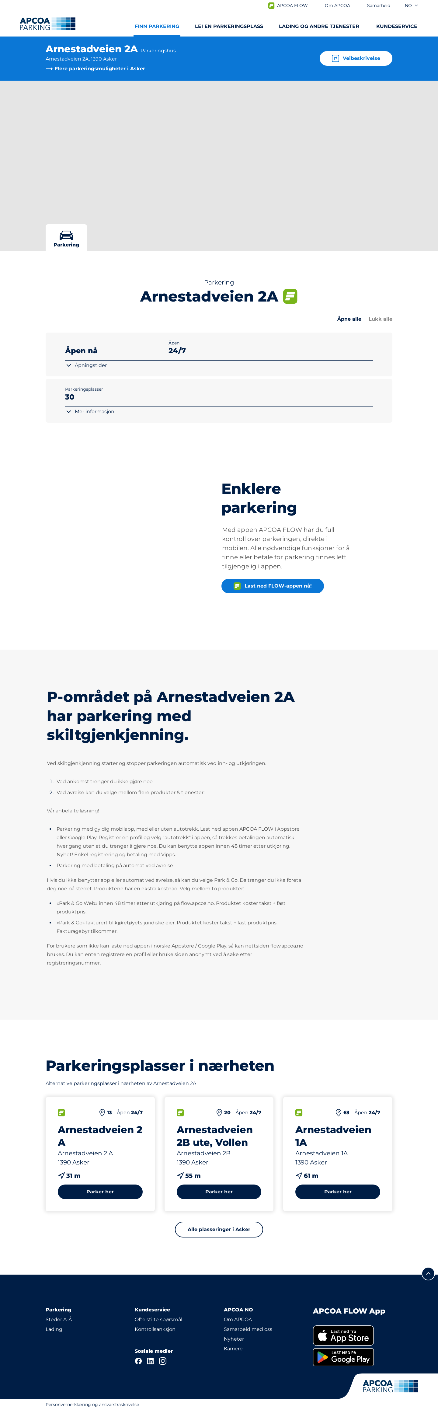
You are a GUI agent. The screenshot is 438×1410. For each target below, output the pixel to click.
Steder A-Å (59, 1319)
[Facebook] (138, 1361)
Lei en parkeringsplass (229, 26)
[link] (352, 1335)
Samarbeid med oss (248, 1329)
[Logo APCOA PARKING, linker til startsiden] (47, 24)
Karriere (233, 1349)
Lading (54, 1329)
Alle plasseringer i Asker (219, 1229)
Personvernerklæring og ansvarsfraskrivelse (92, 1404)
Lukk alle (380, 319)
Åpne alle (349, 319)
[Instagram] (162, 1361)
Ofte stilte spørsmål (158, 1319)
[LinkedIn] (150, 1361)
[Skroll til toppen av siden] (428, 1273)
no (412, 5)
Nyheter (234, 1339)
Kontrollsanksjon (155, 1329)
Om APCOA (238, 1319)
